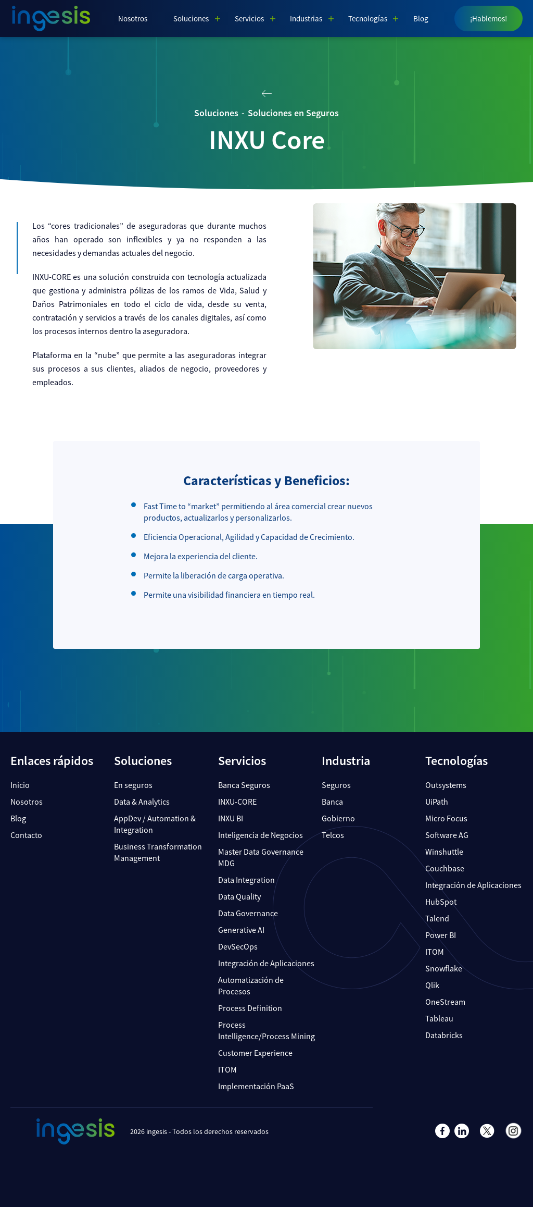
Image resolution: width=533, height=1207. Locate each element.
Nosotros (132, 18)
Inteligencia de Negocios (260, 835)
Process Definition (250, 1008)
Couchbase (444, 868)
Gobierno (338, 818)
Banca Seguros (244, 785)
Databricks (444, 1035)
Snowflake (443, 968)
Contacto (26, 835)
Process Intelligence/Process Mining (266, 1030)
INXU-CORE (237, 801)
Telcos (333, 835)
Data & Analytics (142, 801)
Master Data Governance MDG (260, 857)
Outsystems (445, 785)
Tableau (439, 1018)
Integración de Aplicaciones (266, 963)
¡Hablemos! (488, 18)
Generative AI (241, 930)
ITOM (227, 1069)
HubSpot (440, 901)
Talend (437, 918)
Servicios (249, 18)
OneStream (445, 1001)
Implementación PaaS (256, 1086)
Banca (332, 801)
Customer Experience (255, 1053)
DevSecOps (238, 946)
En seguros (133, 785)
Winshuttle (444, 851)
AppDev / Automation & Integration (155, 824)
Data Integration (246, 880)
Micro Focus (446, 818)
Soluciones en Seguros (293, 113)
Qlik (432, 985)
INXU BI (230, 818)
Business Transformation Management (158, 852)
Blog (420, 18)
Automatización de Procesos (251, 985)
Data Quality (239, 896)
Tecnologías (367, 18)
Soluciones (191, 18)
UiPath (436, 801)
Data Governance (248, 913)
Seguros (336, 785)
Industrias (306, 18)
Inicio (20, 785)
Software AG (446, 835)
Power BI (440, 935)
